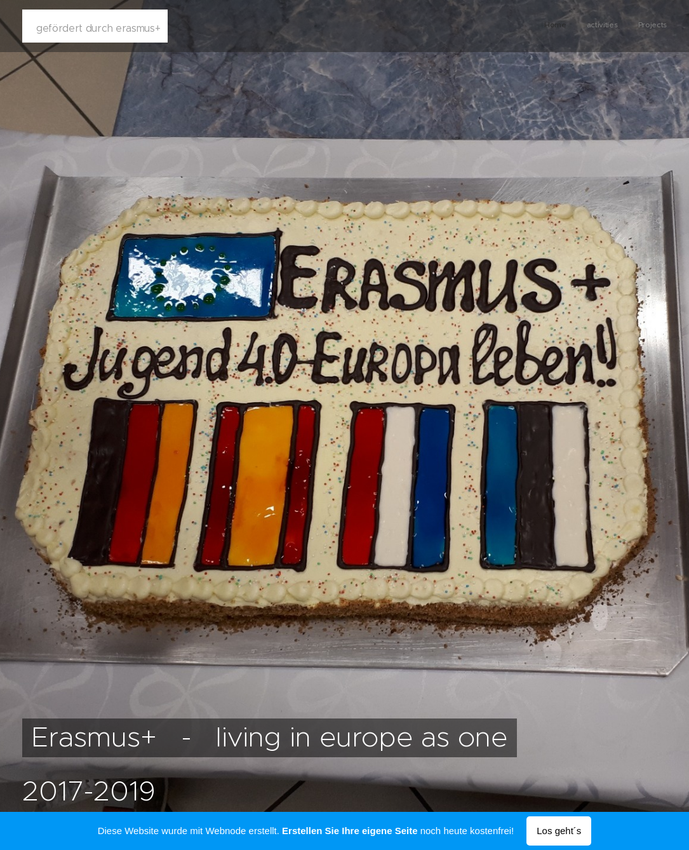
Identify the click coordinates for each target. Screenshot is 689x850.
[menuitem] (629, 26)
